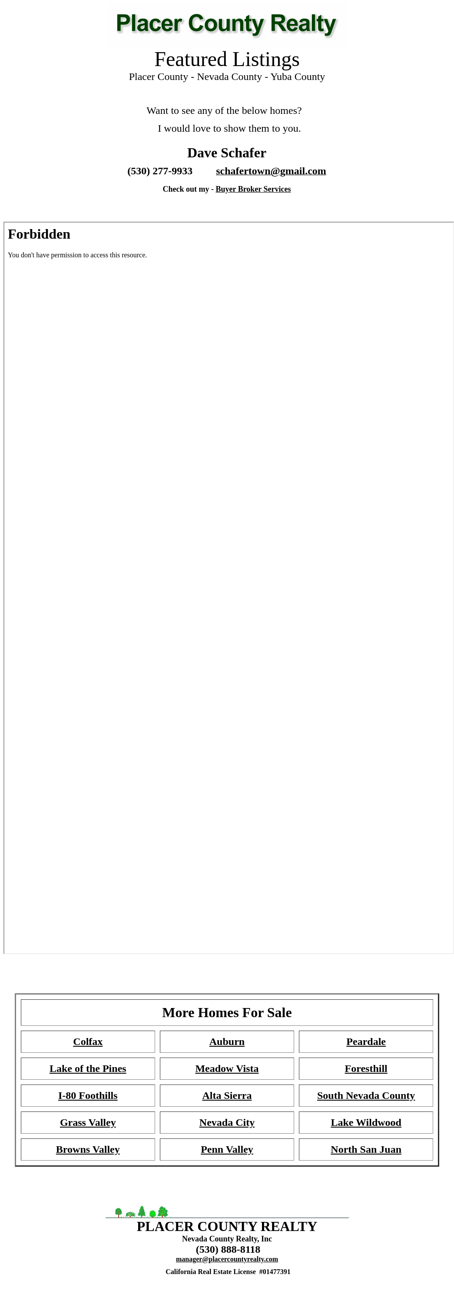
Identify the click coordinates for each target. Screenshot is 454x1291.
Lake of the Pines (88, 1068)
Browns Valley (88, 1149)
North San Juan (366, 1149)
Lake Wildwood (366, 1122)
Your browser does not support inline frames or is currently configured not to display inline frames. (227, 148)
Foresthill (366, 1068)
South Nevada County (366, 1095)
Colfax (88, 1041)
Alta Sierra (227, 1095)
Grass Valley (88, 1122)
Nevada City (227, 1122)
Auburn (227, 1041)
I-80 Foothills (88, 1095)
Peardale (366, 1041)
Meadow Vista (226, 1068)
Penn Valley (227, 1149)
